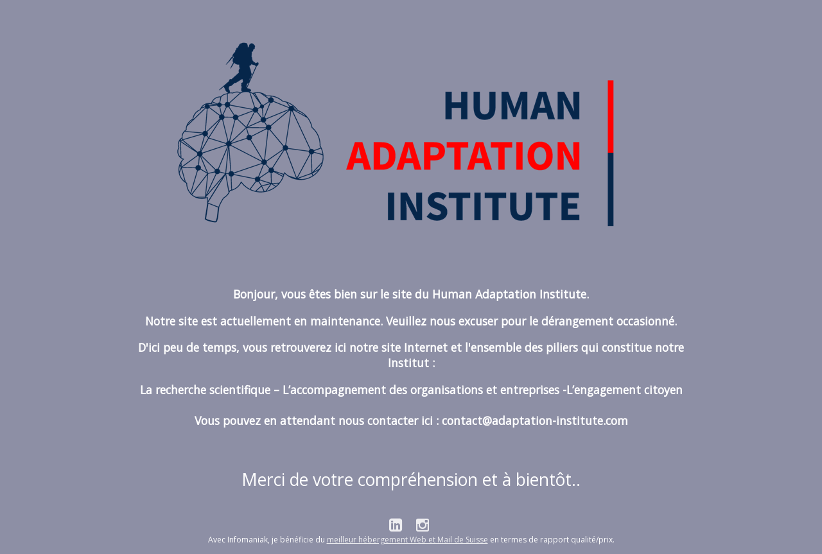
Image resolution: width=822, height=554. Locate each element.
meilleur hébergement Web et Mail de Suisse (407, 539)
